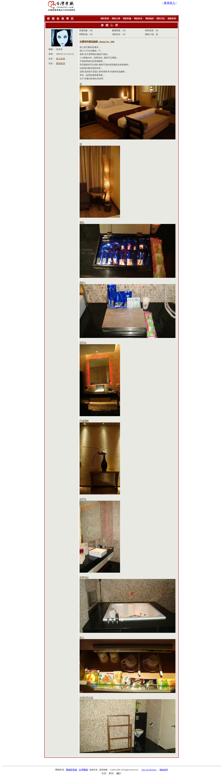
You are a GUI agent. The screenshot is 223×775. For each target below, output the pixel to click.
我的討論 (127, 18)
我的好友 (138, 18)
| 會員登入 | (169, 2)
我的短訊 (149, 18)
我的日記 (160, 18)
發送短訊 (60, 63)
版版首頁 (172, 18)
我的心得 (116, 18)
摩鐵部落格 (71, 769)
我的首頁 (105, 18)
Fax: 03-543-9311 (149, 770)
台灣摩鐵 (83, 769)
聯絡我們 (164, 770)
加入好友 (60, 58)
